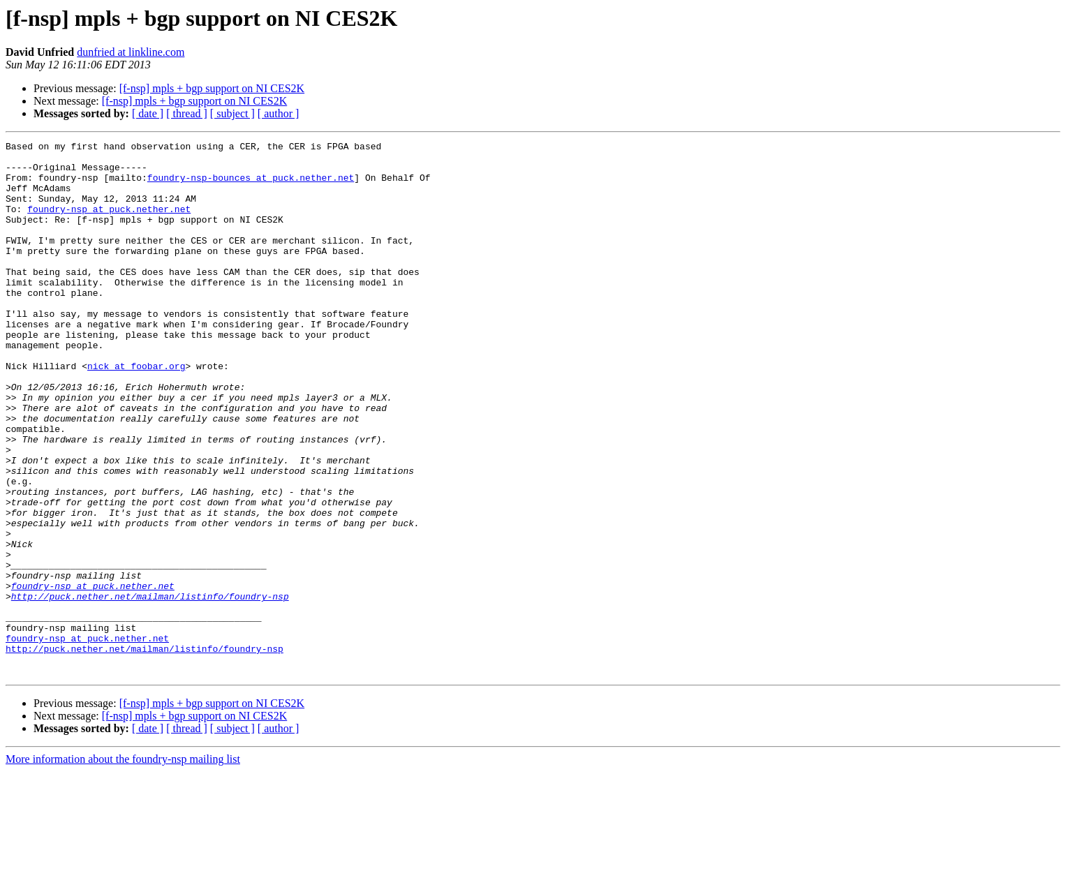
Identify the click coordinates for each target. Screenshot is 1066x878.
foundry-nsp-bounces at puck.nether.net (250, 185)
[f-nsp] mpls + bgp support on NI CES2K (211, 88)
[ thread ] (186, 113)
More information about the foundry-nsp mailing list (123, 866)
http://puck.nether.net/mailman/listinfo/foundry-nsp (150, 688)
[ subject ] (232, 113)
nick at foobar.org (136, 411)
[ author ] (278, 113)
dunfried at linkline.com (130, 52)
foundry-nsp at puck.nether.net (109, 223)
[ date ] (147, 113)
